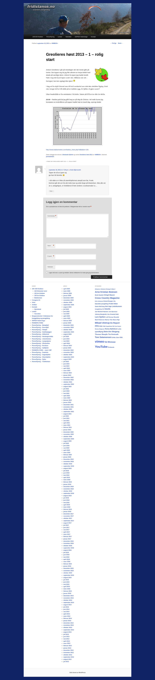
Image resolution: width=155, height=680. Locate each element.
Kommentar (52, 216)
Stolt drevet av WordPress (77, 672)
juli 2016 (66, 552)
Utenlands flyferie (67, 154)
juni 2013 (66, 636)
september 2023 (68, 357)
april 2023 (66, 368)
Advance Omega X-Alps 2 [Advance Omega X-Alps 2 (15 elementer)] (108, 289)
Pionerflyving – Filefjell (39, 329)
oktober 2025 (67, 302)
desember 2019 (68, 459)
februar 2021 (67, 427)
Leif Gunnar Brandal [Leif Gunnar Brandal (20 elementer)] (112, 317)
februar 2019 (67, 482)
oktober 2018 (67, 491)
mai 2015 (66, 584)
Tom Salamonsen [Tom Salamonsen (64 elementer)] (103, 337)
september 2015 (68, 575)
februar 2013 (67, 645)
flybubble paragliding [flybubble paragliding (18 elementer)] (101, 304)
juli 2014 (66, 607)
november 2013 (68, 625)
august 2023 (67, 359)
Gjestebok (37, 309)
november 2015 (68, 570)
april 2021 (66, 423)
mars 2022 (66, 398)
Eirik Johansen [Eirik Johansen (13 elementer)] (99, 301)
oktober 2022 (67, 382)
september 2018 (68, 493)
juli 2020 (66, 443)
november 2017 (68, 516)
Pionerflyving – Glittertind (40, 334)
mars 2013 (66, 643)
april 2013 (66, 641)
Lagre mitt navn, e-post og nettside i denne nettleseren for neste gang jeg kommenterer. (74, 272)
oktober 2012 (67, 655)
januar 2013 (67, 648)
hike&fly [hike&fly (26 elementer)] (107, 309)
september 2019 (68, 466)
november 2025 (68, 300)
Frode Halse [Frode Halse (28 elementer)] (113, 304)
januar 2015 (67, 593)
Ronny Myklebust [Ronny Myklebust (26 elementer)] (111, 329)
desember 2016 (68, 541)
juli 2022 (66, 389)
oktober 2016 (67, 545)
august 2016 (67, 550)
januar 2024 (67, 348)
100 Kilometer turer (40, 291)
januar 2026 (67, 295)
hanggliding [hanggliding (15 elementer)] (98, 309)
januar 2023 (67, 375)
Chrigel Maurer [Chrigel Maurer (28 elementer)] (109, 295)
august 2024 (67, 334)
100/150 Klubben (37, 37)
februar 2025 (67, 320)
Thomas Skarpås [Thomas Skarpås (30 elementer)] (101, 334)
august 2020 (67, 441)
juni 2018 (66, 500)
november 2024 (68, 327)
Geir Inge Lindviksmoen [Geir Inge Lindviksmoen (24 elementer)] (113, 306)
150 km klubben (39, 295)
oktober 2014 (67, 600)
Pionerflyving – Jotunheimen (41, 339)
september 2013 (68, 630)
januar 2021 (67, 430)
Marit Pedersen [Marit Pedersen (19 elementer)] (100, 320)
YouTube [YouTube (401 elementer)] (101, 346)
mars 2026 (66, 291)
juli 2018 (66, 498)
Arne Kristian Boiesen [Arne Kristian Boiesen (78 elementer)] (106, 292)
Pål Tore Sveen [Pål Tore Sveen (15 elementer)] (116, 326)
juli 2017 (66, 525)
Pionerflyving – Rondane (40, 345)
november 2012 (68, 652)
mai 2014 (66, 611)
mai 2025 (66, 314)
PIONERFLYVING (37, 323)
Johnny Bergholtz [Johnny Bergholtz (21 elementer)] (101, 314)
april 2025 (66, 316)
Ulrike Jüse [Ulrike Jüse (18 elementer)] (115, 337)
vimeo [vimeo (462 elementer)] (99, 341)
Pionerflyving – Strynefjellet (41, 357)
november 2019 (68, 461)
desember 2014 (68, 595)
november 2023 (68, 352)
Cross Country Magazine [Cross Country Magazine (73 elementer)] (107, 298)
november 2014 (68, 598)
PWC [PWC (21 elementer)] (101, 326)
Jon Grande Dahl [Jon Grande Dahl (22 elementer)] (113, 314)
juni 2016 (66, 554)
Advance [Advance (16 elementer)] (97, 289)
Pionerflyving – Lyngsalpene (41, 341)
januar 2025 (67, 323)
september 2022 (68, 384)
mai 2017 (66, 530)
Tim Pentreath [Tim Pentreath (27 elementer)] (113, 334)
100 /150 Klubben (37, 289)
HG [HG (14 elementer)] (103, 309)
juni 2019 (66, 473)
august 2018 (67, 495)
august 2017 (67, 523)
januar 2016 (67, 566)
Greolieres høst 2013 (86, 154)
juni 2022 (66, 391)
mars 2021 (66, 425)
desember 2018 (68, 486)
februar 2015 (67, 591)
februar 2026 (67, 293)
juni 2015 (66, 582)
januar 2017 (67, 539)
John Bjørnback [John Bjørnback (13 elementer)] (113, 311)
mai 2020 (66, 448)
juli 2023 (66, 361)
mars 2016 (66, 561)
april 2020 (66, 450)
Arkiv (33, 302)
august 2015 (67, 577)
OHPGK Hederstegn (81, 37)
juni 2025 (66, 311)
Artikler (34, 305)
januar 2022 (67, 402)
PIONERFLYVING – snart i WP (42, 350)
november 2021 (68, 407)
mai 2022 (66, 393)
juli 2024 (66, 336)
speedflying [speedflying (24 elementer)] (99, 332)
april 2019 (66, 477)
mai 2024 (66, 341)
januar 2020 (67, 457)
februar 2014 (67, 618)
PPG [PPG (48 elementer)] (97, 326)
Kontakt (93, 37)
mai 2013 (66, 639)
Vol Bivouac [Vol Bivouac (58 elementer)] (110, 342)
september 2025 (68, 305)
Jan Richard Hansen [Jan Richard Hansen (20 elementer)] (101, 311)
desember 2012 (68, 650)
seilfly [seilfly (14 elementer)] (119, 329)
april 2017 (66, 532)
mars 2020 (66, 452)
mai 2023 (66, 366)
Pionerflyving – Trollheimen (41, 361)
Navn (51, 245)
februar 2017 (67, 536)
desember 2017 (68, 514)
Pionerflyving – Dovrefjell (40, 327)
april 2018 (66, 505)
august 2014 (67, 605)
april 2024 (66, 343)
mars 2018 (66, 507)
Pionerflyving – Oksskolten (41, 343)
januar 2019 (67, 484)
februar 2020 (67, 455)
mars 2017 (66, 534)
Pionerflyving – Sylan (39, 359)
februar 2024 (67, 345)
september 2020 (68, 439)
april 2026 (66, 289)
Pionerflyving (50, 37)
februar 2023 (67, 373)
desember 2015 (68, 568)
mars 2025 (66, 318)
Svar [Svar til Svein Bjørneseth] (51, 191)
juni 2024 (66, 339)
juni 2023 (66, 364)
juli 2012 (66, 661)
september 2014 (68, 602)
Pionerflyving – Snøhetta (40, 352)
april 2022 (66, 395)
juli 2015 (66, 580)
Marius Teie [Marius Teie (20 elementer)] (108, 320)
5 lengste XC (36, 300)
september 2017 (68, 520)
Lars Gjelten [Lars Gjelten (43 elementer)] (100, 317)
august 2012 (67, 659)
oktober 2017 (67, 518)
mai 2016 (66, 557)
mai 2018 (66, 502)
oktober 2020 (67, 436)
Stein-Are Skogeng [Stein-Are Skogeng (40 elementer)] (111, 332)
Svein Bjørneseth (75, 170)
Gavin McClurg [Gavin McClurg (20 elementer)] (100, 306)
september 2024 (68, 332)
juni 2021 (66, 418)
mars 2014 (66, 616)
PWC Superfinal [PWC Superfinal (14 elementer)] (107, 326)
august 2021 (67, 414)
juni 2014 (66, 609)
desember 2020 (68, 432)
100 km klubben (39, 293)
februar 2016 (67, 564)
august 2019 (67, 468)
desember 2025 (68, 298)
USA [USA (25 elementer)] (121, 337)
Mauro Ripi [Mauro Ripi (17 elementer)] (116, 320)
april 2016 (66, 559)
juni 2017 (66, 527)
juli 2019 (66, 470)
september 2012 (68, 657)
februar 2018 (67, 509)
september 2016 (68, 548)
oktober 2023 (67, 354)
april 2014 (66, 614)
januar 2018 (67, 511)
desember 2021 (68, 404)
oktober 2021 (67, 409)
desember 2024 (68, 325)
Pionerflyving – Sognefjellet (41, 354)
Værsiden (68, 37)
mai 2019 (66, 475)
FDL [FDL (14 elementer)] (114, 301)
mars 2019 (66, 479)
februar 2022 (67, 400)
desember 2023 (68, 350)
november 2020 (68, 434)
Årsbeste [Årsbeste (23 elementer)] (111, 347)
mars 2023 (66, 370)
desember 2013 (68, 623)
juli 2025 (66, 309)
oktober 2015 (67, 573)
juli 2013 (66, 634)
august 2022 (67, 386)
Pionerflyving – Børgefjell (40, 325)
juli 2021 (66, 416)
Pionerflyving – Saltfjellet (40, 348)
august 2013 (67, 632)
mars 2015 (66, 589)
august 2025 (67, 307)
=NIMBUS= (54, 43)
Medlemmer (38, 298)
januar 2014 (67, 620)
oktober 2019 (67, 464)
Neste (120, 43)
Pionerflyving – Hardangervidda (42, 336)
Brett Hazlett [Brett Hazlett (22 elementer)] (99, 295)
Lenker (60, 37)
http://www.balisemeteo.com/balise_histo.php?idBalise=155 (67, 150)
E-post (51, 256)
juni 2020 (66, 445)
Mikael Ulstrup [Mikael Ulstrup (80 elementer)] (102, 323)
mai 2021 (66, 420)
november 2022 (68, 380)
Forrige (113, 43)
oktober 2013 (67, 627)
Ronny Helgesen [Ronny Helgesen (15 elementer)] (99, 329)
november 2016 (68, 543)
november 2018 (68, 489)
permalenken (50, 156)
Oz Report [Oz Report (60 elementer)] (115, 323)
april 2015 (66, 586)
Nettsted (50, 267)
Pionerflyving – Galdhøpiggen (42, 332)
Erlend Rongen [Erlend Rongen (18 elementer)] (108, 301)
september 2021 (68, 411)
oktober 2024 (67, 329)
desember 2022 (68, 377)
